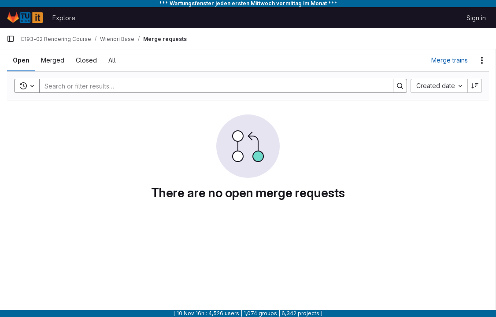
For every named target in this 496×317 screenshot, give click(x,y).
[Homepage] (25, 18)
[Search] (211, 86)
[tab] (21, 60)
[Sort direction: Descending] (475, 86)
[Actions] (482, 60)
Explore (63, 18)
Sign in (476, 18)
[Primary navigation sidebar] (11, 39)
